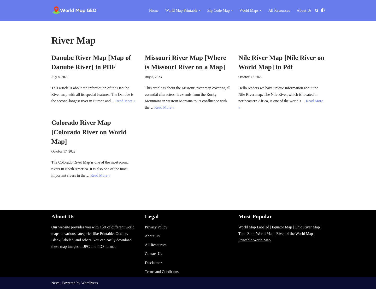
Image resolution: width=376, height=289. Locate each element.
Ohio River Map (307, 227)
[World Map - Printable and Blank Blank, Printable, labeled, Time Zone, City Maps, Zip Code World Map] (74, 10)
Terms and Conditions (162, 272)
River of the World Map (294, 234)
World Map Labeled (253, 227)
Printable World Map (254, 240)
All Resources (279, 10)
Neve (55, 283)
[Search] (316, 10)
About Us (304, 10)
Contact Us (153, 254)
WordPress (89, 283)
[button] (200, 10)
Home (154, 10)
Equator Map (282, 227)
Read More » (125, 101)
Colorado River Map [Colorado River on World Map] (89, 132)
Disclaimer (153, 263)
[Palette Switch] (323, 10)
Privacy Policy (156, 227)
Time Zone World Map (256, 234)
